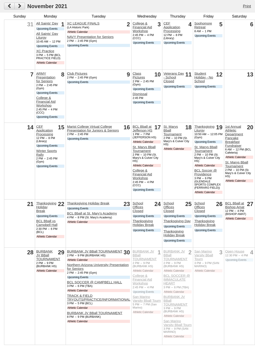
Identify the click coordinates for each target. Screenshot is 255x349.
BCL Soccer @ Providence (205, 172)
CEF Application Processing (171, 27)
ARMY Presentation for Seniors (45, 77)
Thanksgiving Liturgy (204, 128)
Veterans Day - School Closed (173, 77)
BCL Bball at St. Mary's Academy (92, 213)
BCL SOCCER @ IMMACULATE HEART (176, 279)
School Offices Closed (138, 207)
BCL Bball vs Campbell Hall (47, 223)
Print (247, 6)
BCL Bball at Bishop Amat (234, 205)
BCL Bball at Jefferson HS (142, 128)
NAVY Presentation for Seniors (90, 37)
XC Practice (45, 51)
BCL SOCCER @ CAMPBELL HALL (94, 282)
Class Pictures (139, 75)
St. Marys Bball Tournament (144, 149)
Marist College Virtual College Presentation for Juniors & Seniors (93, 128)
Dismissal (140, 94)
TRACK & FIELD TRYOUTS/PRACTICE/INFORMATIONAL (98, 297)
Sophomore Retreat (203, 25)
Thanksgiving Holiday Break (46, 207)
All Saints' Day (47, 23)
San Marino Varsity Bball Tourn (147, 298)
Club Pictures (77, 73)
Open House (234, 251)
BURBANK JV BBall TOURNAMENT (48, 255)
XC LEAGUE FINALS (83, 23)
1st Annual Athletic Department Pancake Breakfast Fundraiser (234, 136)
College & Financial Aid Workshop (142, 27)
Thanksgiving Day (177, 221)
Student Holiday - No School (203, 77)
